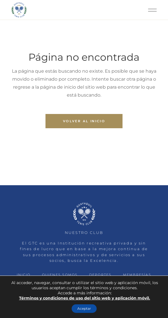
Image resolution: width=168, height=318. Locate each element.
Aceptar (84, 308)
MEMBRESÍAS (137, 275)
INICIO (23, 275)
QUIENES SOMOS (60, 275)
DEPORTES (100, 275)
